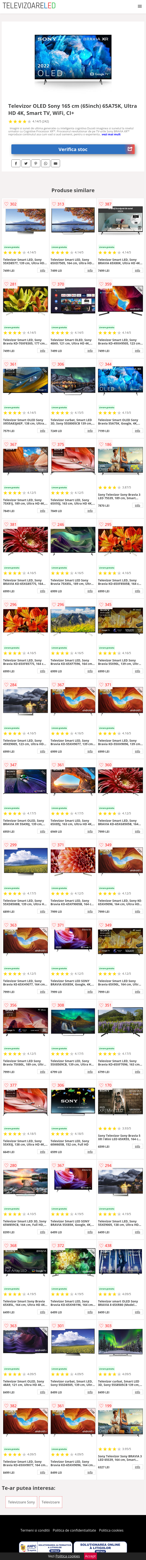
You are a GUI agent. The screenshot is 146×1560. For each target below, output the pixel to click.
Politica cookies (111, 1530)
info (42, 270)
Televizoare (51, 1502)
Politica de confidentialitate (74, 1530)
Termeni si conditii (35, 1530)
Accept (90, 1556)
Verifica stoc (97, 149)
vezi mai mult (111, 134)
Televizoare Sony (21, 1502)
